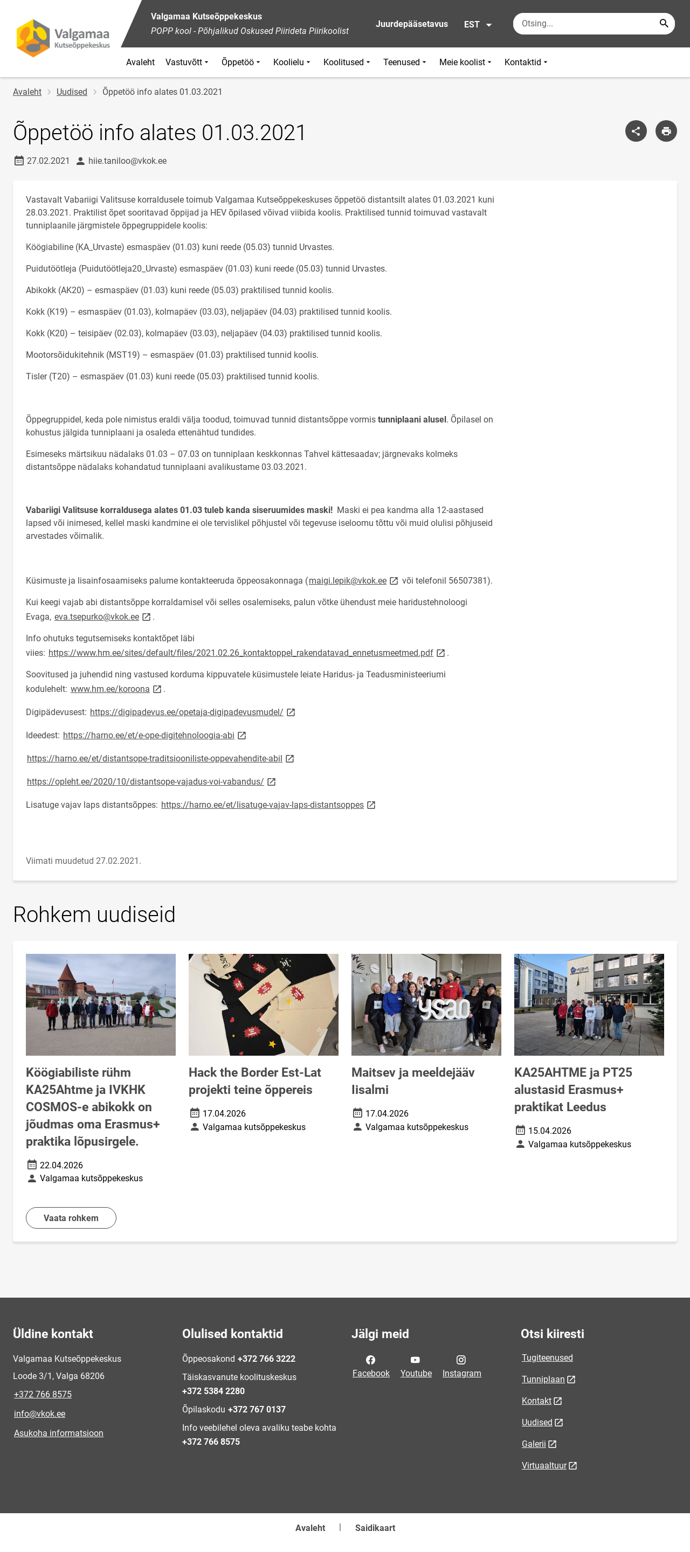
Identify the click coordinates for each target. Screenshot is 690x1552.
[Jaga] (636, 131)
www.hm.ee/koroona (117, 688)
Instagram (462, 1365)
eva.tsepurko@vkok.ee (103, 616)
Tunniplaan (543, 1379)
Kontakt (536, 1401)
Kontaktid (527, 62)
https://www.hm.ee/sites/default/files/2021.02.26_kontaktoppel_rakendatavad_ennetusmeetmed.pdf (248, 652)
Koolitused (347, 62)
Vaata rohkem (71, 1218)
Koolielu (293, 62)
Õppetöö (242, 62)
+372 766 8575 (43, 1394)
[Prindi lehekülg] (666, 131)
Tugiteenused (547, 1358)
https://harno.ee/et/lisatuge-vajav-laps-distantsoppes (269, 804)
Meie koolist (466, 62)
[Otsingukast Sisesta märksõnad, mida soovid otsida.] (594, 23)
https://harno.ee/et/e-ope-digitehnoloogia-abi (155, 734)
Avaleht (140, 62)
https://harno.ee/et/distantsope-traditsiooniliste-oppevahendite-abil (161, 758)
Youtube (416, 1365)
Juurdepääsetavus (412, 24)
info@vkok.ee (39, 1414)
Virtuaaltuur (544, 1465)
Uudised (72, 92)
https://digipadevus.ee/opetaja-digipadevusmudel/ (193, 711)
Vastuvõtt (188, 62)
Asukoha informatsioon (59, 1433)
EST (478, 24)
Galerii (534, 1444)
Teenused (406, 62)
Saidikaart (375, 1528)
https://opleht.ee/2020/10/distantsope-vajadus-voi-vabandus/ (152, 781)
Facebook (371, 1365)
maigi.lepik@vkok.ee (354, 580)
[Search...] (664, 24)
